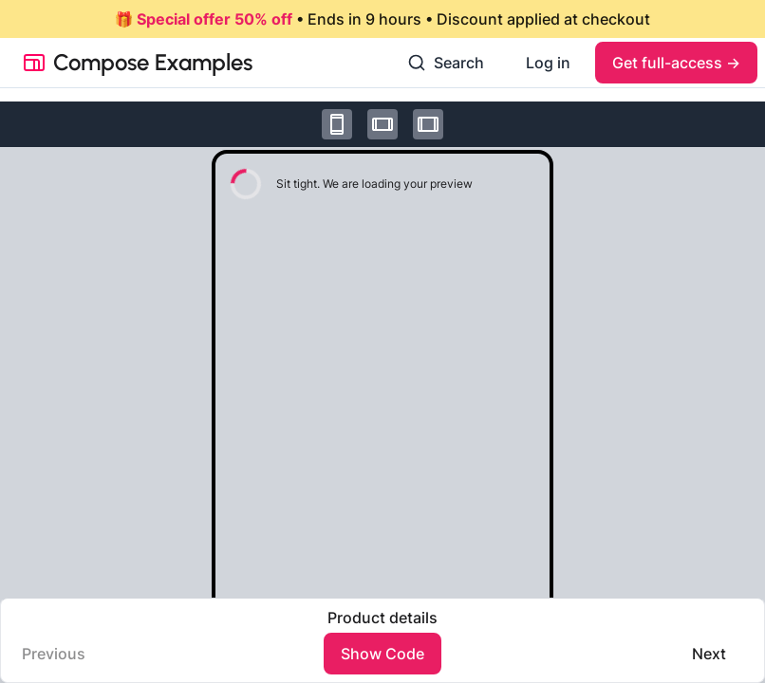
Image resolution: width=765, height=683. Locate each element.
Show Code (382, 653)
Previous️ (53, 653)
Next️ (709, 653)
